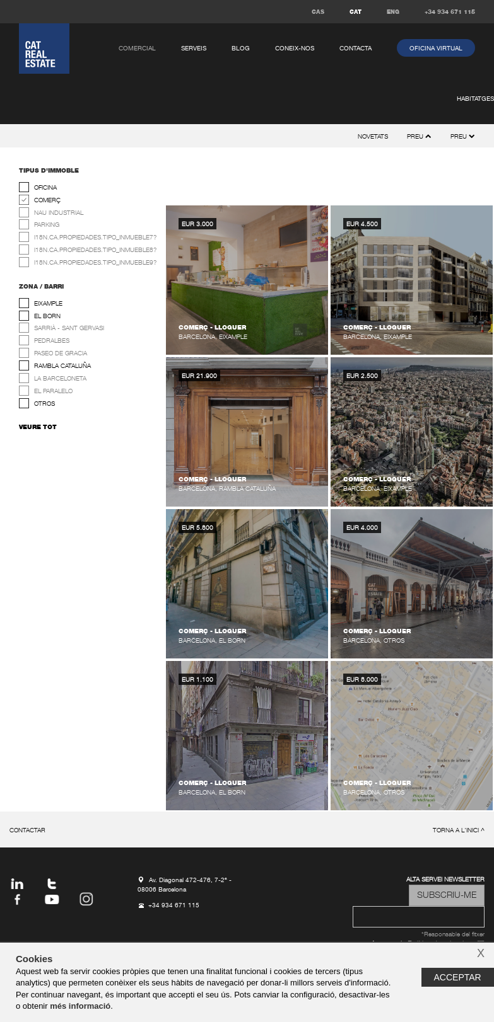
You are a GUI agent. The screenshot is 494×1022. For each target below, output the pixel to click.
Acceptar (457, 977)
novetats (373, 137)
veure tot (38, 427)
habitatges (475, 99)
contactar (27, 831)
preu (462, 137)
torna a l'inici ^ (459, 831)
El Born (47, 316)
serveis (193, 48)
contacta (355, 48)
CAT (356, 12)
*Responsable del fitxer (453, 935)
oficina (45, 188)
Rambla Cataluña (62, 366)
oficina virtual (435, 48)
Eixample (48, 304)
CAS (318, 12)
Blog (241, 48)
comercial (137, 48)
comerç (47, 200)
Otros (44, 404)
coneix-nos (294, 48)
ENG (393, 12)
